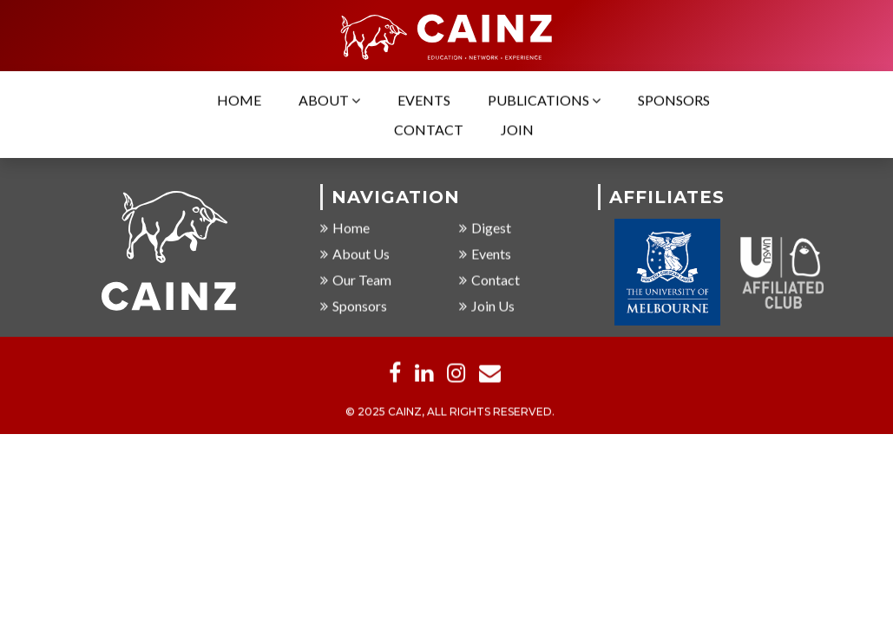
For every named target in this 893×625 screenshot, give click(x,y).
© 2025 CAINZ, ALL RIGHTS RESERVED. (450, 412)
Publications (544, 101)
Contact (428, 130)
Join (517, 130)
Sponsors (674, 101)
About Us (355, 255)
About (329, 101)
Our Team (355, 281)
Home (239, 101)
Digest (485, 228)
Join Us (487, 307)
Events (423, 101)
